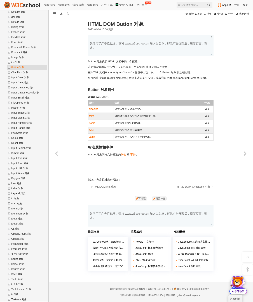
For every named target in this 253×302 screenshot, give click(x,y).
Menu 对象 (17, 208)
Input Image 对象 (20, 112)
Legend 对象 (18, 193)
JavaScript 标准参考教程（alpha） (151, 266)
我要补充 (159, 198)
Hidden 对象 (18, 107)
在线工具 (107, 4)
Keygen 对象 (18, 178)
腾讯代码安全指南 (145, 260)
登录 (245, 5)
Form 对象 (17, 42)
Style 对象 (17, 274)
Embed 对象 (18, 32)
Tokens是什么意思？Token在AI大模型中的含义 (109, 260)
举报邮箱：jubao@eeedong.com (183, 295)
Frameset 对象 (19, 52)
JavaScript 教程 (144, 253)
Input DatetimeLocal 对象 (25, 92)
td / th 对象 (17, 284)
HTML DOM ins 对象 (103, 186)
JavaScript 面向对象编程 (192, 247)
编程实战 (64, 4)
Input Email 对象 (20, 97)
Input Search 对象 (21, 148)
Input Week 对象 (20, 173)
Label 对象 (17, 188)
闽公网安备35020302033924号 (191, 289)
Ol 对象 (15, 228)
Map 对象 (16, 203)
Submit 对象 (18, 153)
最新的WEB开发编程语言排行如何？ (109, 247)
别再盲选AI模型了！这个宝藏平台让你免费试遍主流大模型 (109, 266)
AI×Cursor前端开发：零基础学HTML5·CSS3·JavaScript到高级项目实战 (194, 253)
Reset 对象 (17, 143)
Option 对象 (17, 238)
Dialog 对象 (17, 27)
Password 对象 (19, 132)
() (218, 13)
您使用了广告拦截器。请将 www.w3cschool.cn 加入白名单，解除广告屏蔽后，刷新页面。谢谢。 (148, 45)
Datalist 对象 (18, 11)
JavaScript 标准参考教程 (149, 247)
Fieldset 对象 (18, 37)
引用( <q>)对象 (19, 253)
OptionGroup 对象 (21, 233)
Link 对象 (16, 183)
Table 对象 (17, 279)
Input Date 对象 (20, 82)
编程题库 (78, 4)
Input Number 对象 (21, 122)
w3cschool (133, 289)
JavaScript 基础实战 (189, 266)
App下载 (224, 5)
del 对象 (15, 16)
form (91, 116)
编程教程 (92, 4)
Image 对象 (17, 57)
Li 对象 (15, 198)
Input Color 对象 (20, 77)
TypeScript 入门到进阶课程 (193, 260)
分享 (229, 13)
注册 (236, 5)
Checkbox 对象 (19, 72)
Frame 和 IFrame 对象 (23, 47)
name (92, 123)
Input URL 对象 (19, 168)
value (92, 136)
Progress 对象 (19, 248)
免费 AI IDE (125, 4)
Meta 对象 (17, 218)
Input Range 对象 (21, 127)
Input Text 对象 (19, 158)
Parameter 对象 (20, 243)
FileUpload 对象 (20, 102)
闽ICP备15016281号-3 (159, 289)
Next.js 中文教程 (144, 241)
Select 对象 (17, 264)
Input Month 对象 (20, 117)
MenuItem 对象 (19, 213)
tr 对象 (14, 294)
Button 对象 (17, 67)
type (91, 130)
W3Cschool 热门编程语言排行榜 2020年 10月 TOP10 (109, 241)
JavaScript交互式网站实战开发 (194, 241)
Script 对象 (17, 259)
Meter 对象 (17, 223)
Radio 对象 (17, 138)
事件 (133, 154)
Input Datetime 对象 (22, 87)
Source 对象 (18, 269)
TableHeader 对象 (21, 289)
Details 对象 (18, 22)
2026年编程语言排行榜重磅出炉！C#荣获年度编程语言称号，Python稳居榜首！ (109, 253)
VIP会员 (142, 4)
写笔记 (141, 198)
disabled (93, 109)
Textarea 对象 (19, 299)
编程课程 (49, 4)
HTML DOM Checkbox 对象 (193, 186)
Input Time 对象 (20, 163)
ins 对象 (15, 62)
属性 (123, 154)
